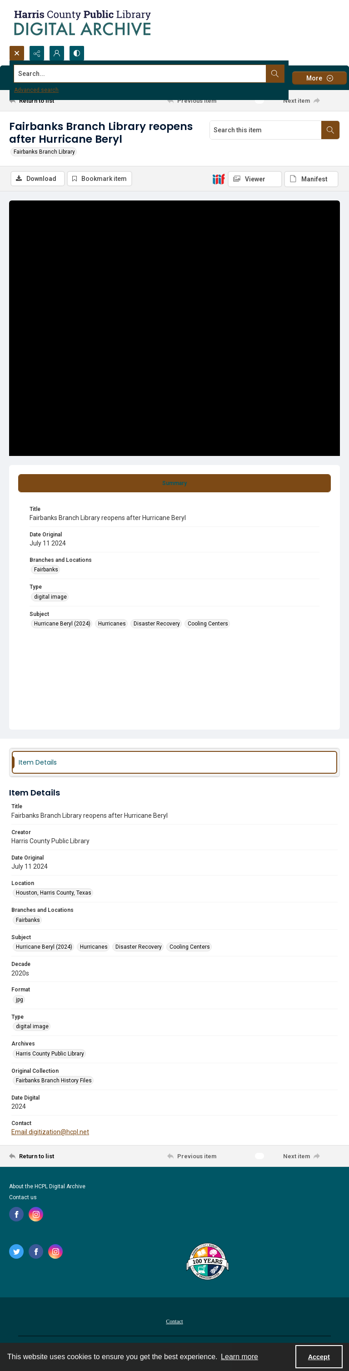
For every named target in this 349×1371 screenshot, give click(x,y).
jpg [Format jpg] (19, 999)
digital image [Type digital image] (50, 597)
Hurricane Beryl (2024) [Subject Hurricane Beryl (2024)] (62, 623)
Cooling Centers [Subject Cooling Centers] (208, 623)
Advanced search (36, 90)
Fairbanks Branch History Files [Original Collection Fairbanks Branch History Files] (54, 1080)
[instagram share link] (36, 1214)
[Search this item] (265, 130)
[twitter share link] (16, 1251)
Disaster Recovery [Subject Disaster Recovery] (157, 623)
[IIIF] (218, 178)
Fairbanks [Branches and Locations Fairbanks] (46, 569)
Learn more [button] (239, 1357)
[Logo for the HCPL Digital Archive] (82, 23)
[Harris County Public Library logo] (207, 1262)
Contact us (23, 1197)
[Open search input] (17, 53)
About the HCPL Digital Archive (47, 1186)
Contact (174, 1321)
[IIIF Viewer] (255, 179)
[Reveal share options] (37, 53)
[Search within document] (330, 130)
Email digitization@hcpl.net (50, 1132)
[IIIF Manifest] (311, 179)
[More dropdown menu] (319, 78)
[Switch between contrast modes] (77, 53)
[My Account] (57, 53)
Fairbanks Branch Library (44, 152)
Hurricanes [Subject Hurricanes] (112, 623)
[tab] (174, 483)
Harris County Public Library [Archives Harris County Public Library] (50, 1054)
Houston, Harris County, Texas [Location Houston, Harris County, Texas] (53, 893)
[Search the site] (140, 73)
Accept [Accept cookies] (319, 1357)
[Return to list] (52, 100)
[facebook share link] (16, 1214)
